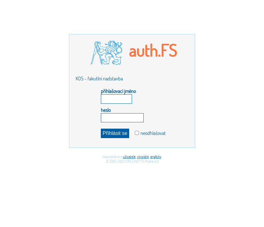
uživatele (129, 156)
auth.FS (153, 50)
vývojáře (143, 156)
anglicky (155, 156)
